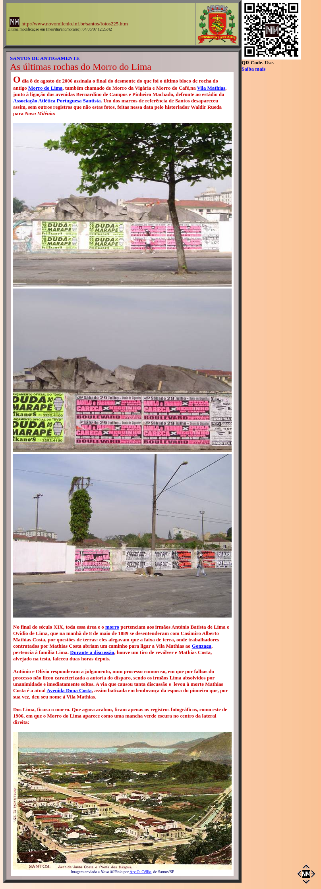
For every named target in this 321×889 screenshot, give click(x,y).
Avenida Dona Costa (69, 690)
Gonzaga (201, 646)
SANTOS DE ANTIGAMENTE (44, 58)
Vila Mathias (211, 88)
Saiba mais (253, 69)
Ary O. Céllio (140, 872)
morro (112, 627)
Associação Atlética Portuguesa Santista (57, 101)
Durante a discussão (92, 652)
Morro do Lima (45, 88)
